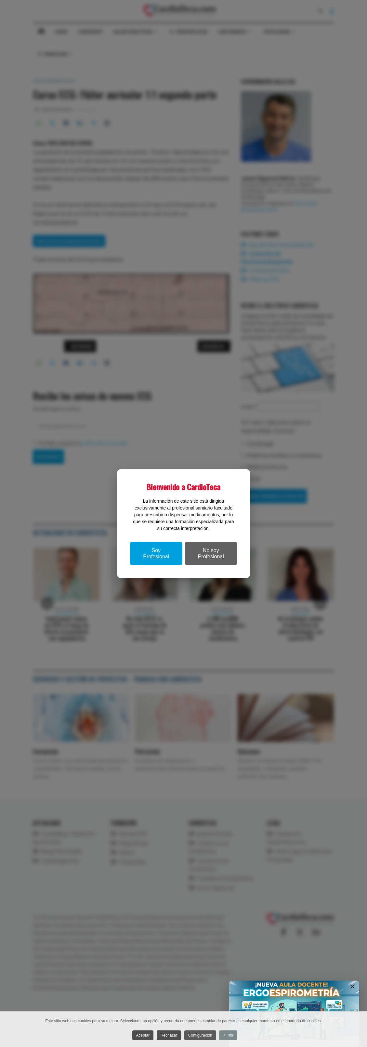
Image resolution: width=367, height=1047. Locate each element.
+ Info (230, 1035)
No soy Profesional (211, 553)
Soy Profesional (156, 553)
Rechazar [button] (169, 1035)
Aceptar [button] (141, 1035)
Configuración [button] (201, 1035)
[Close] (352, 986)
